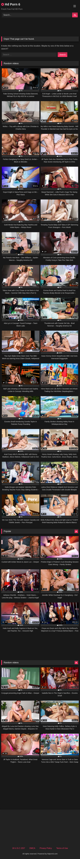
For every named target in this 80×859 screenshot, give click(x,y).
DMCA (32, 848)
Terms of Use (62, 848)
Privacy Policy (46, 848)
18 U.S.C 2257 (18, 848)
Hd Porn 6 (10, 4)
